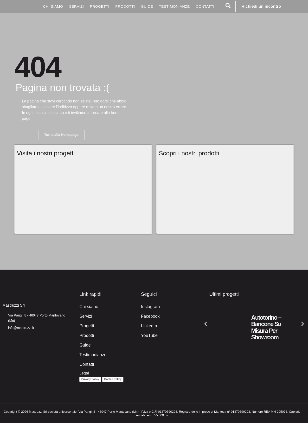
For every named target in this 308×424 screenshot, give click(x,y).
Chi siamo (53, 6)
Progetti (99, 6)
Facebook (149, 317)
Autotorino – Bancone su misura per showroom (266, 328)
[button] (206, 325)
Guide (147, 6)
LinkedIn (148, 327)
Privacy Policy (90, 380)
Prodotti (125, 6)
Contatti (205, 6)
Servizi (76, 6)
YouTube (148, 336)
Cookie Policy (113, 380)
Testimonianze (174, 6)
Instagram (149, 307)
